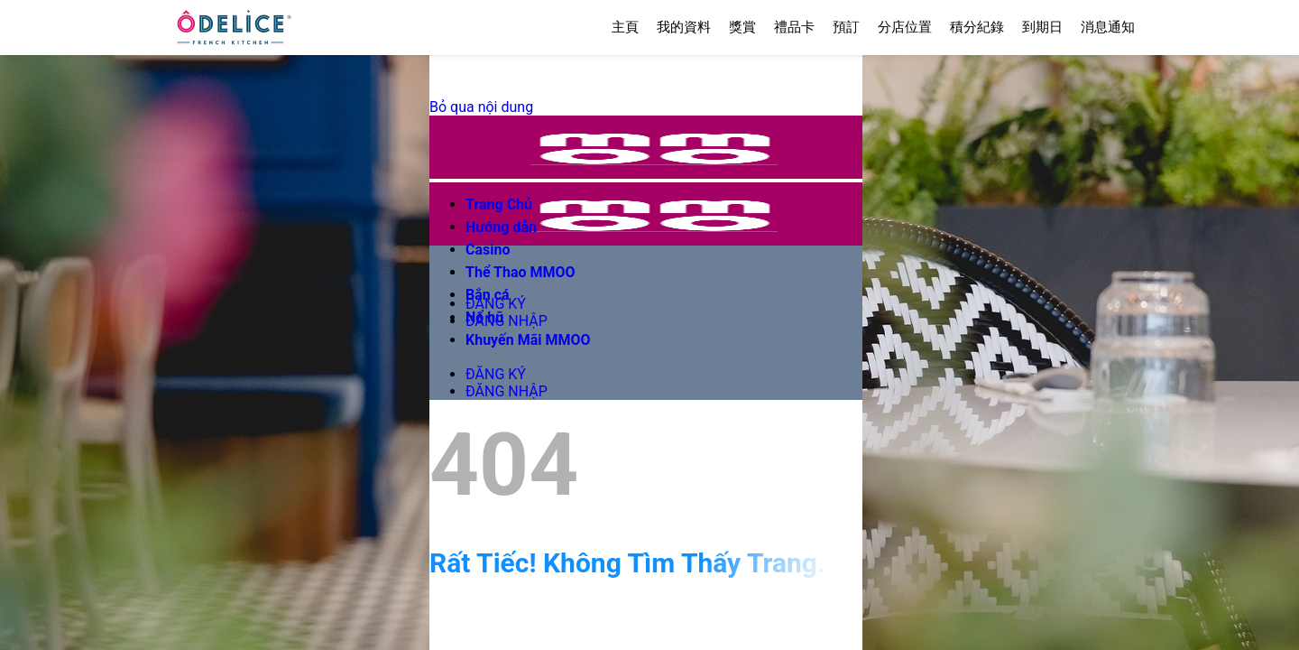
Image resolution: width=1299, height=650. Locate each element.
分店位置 (905, 27)
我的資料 (684, 27)
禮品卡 (794, 27)
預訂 (846, 27)
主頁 (625, 27)
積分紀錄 (977, 27)
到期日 (1042, 27)
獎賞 (742, 27)
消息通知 (1108, 27)
